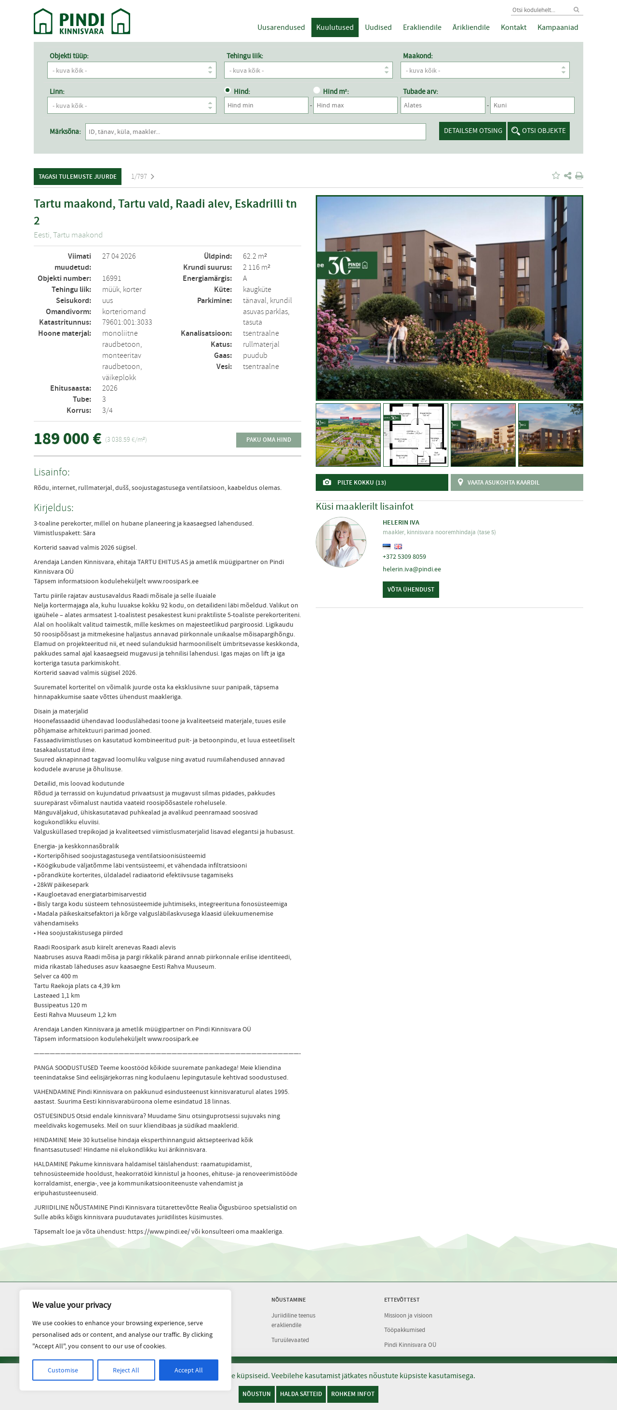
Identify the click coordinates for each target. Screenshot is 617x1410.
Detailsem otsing (473, 130)
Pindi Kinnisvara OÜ (410, 1343)
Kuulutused (335, 27)
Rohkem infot (353, 1394)
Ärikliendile (471, 27)
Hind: (237, 91)
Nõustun (256, 1394)
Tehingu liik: (245, 56)
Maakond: (418, 56)
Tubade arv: (420, 91)
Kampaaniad (557, 27)
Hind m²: (331, 91)
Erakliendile (422, 27)
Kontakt (513, 27)
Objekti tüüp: (69, 56)
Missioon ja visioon (408, 1314)
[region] (125, 1340)
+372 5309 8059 (404, 556)
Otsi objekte (544, 130)
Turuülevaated (290, 1338)
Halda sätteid (301, 1394)
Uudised (378, 27)
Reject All (126, 1370)
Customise (63, 1370)
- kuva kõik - (134, 70)
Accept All (188, 1370)
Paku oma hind (268, 439)
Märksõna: (65, 131)
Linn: (57, 91)
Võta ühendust (411, 589)
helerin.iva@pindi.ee (412, 569)
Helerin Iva (401, 522)
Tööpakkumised (404, 1328)
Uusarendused (281, 27)
